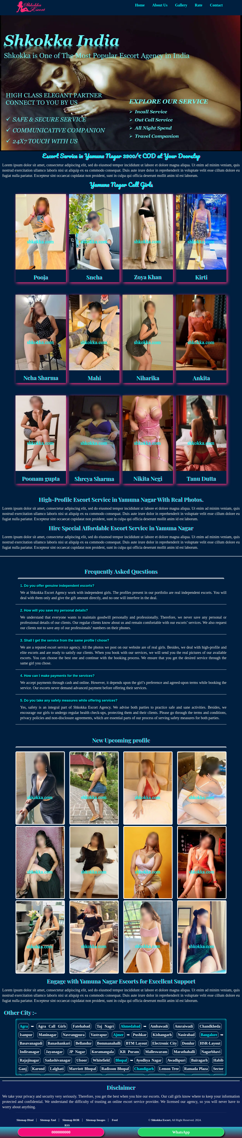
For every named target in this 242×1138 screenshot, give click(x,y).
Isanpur (26, 1035)
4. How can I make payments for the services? (57, 676)
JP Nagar (77, 1052)
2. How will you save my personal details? (54, 610)
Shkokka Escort (161, 1120)
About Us (160, 5)
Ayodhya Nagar (148, 1060)
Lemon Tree (169, 1069)
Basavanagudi (31, 1043)
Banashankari (59, 1043)
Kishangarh (162, 1035)
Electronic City (164, 1043)
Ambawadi (159, 1026)
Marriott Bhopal (82, 1069)
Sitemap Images (95, 1120)
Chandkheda (210, 1026)
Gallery (181, 5)
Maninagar (48, 1035)
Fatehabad (81, 1026)
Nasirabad (186, 1035)
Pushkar (140, 1035)
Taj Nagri (105, 1026)
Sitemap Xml (48, 1120)
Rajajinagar (29, 1060)
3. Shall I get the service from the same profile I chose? (64, 640)
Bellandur (83, 1043)
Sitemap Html (25, 1120)
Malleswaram (156, 1052)
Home (140, 5)
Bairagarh (199, 1060)
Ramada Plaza (196, 1069)
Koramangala (103, 1052)
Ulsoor (81, 1060)
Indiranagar (29, 1052)
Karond (38, 1069)
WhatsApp (181, 1132)
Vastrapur (99, 1035)
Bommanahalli (109, 1043)
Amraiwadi (184, 1026)
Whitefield (101, 1060)
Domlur (188, 1043)
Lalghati (57, 1069)
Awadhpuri (176, 1060)
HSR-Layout (210, 1043)
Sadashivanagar (58, 1060)
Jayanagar (54, 1052)
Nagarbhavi (210, 1052)
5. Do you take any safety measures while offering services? (68, 700)
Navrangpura (74, 1035)
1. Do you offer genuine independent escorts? (57, 586)
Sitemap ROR (70, 1120)
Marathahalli (184, 1052)
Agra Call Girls (52, 1026)
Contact (216, 5)
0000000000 (61, 1132)
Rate (198, 5)
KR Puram (129, 1052)
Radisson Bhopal (115, 1069)
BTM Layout (136, 1043)
